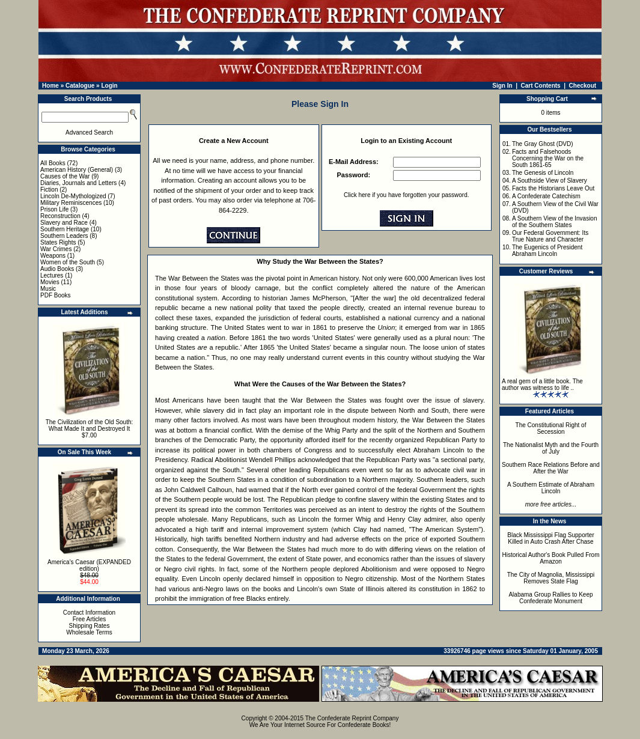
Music (48, 288)
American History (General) (76, 169)
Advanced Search (89, 132)
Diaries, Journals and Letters (78, 183)
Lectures (51, 275)
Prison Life (54, 209)
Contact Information (89, 612)
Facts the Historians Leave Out (553, 188)
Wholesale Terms (89, 632)
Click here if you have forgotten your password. (406, 195)
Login (109, 85)
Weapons (53, 255)
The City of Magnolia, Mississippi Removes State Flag (551, 578)
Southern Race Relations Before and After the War (551, 468)
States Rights (58, 242)
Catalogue (80, 85)
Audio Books (57, 269)
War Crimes (56, 249)
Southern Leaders (64, 236)
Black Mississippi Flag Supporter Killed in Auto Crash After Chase (550, 538)
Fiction (49, 189)
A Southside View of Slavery (549, 180)
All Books (53, 163)
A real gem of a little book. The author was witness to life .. (542, 384)
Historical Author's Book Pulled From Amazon (551, 558)
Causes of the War (65, 176)
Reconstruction (60, 216)
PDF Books (55, 295)
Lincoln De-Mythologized (73, 196)
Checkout (583, 85)
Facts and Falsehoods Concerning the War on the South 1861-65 (548, 158)
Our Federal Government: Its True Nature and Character (550, 236)
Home (50, 85)
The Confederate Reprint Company (352, 718)
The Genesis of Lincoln (542, 172)
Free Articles (89, 619)
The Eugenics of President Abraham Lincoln (547, 250)
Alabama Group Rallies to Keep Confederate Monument (550, 597)
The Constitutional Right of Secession (551, 428)
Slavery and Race (64, 222)
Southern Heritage (64, 229)
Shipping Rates (89, 625)
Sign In (502, 85)
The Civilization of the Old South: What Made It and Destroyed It (89, 425)
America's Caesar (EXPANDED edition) (89, 565)
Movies (49, 282)
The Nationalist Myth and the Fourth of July (551, 448)
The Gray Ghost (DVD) (542, 144)
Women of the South (67, 262)
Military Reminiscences (71, 202)
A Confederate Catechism (546, 196)
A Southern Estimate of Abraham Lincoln (550, 487)
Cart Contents (541, 85)
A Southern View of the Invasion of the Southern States (554, 221)
